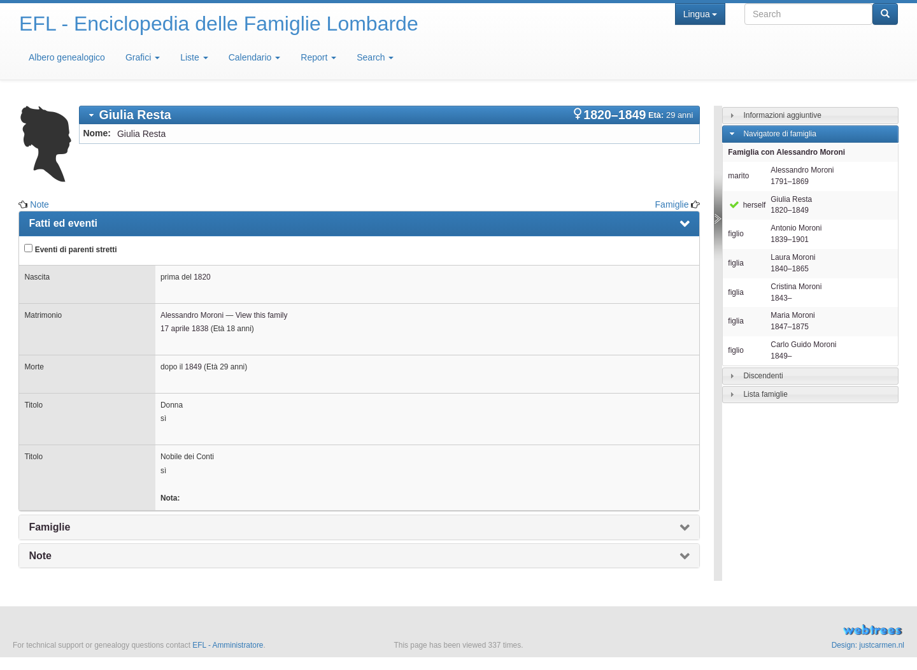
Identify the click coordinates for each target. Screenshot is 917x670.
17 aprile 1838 (184, 328)
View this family (262, 315)
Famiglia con (786, 152)
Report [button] (318, 57)
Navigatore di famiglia (779, 133)
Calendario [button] (255, 57)
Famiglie (672, 204)
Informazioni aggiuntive (782, 115)
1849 (193, 366)
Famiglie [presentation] (49, 527)
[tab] (389, 115)
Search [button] (375, 57)
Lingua (700, 14)
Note (39, 204)
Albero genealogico (67, 57)
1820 (202, 277)
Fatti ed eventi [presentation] (63, 223)
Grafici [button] (142, 57)
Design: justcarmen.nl (868, 645)
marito (738, 175)
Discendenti (763, 375)
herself (746, 205)
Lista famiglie (765, 394)
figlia (735, 263)
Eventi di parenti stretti (70, 249)
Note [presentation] (40, 555)
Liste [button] (194, 57)
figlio (735, 233)
